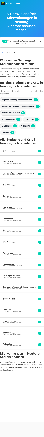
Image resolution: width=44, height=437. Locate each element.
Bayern (4, 53)
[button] (41, 3)
